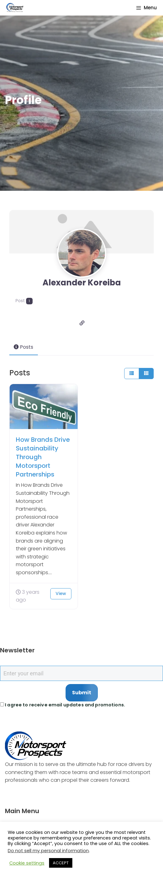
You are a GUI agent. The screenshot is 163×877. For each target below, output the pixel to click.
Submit (81, 691)
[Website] (82, 321)
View (61, 592)
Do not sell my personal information (48, 851)
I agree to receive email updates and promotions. (62, 703)
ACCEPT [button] (61, 863)
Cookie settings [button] (26, 863)
